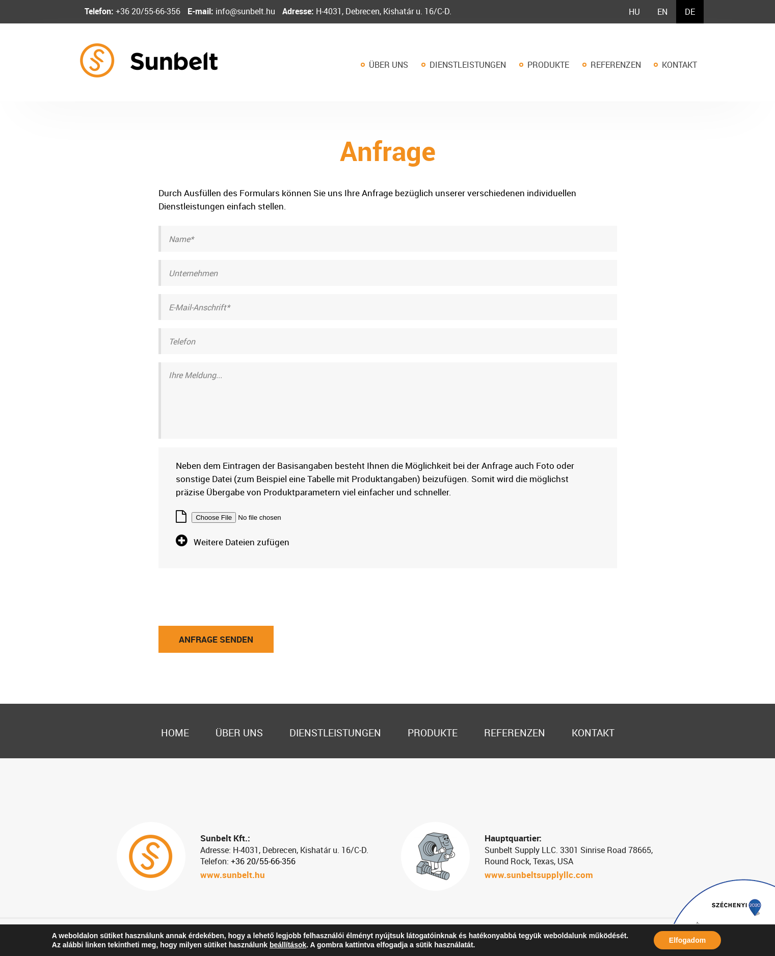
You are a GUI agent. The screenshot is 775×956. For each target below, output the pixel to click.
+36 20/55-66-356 (147, 11)
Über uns (388, 64)
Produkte (548, 64)
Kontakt (679, 64)
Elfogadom (687, 940)
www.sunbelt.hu (232, 875)
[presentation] (235, 588)
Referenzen (616, 64)
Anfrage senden (216, 639)
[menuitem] (634, 11)
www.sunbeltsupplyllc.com (539, 875)
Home (175, 732)
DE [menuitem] (690, 11)
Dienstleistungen (468, 64)
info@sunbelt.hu (244, 11)
